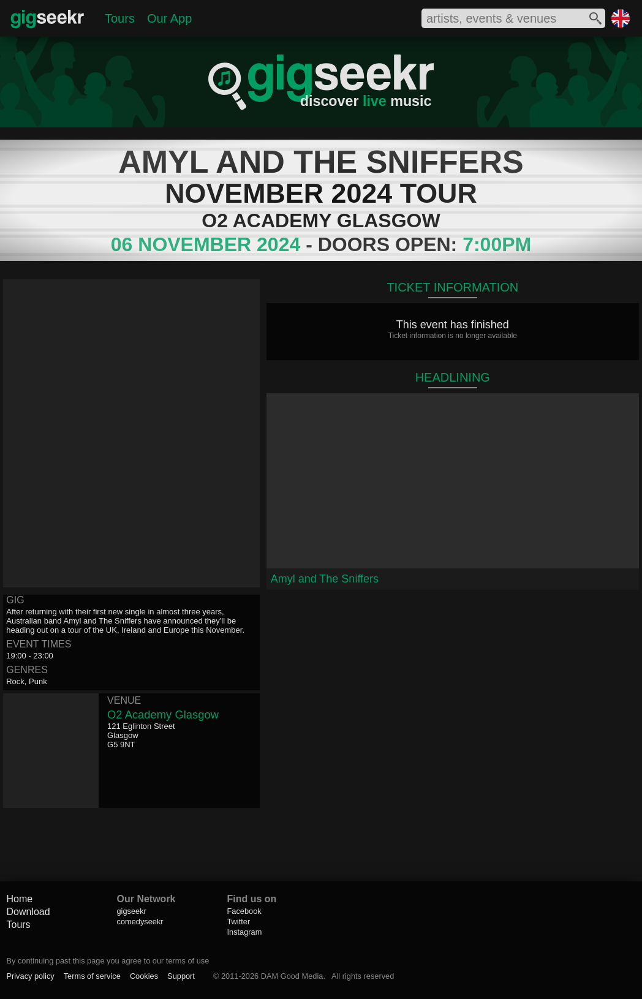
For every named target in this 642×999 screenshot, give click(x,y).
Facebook (244, 911)
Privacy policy (30, 976)
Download (28, 912)
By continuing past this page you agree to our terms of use (107, 960)
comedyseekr (139, 921)
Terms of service (92, 976)
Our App (169, 18)
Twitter (238, 921)
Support (181, 976)
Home (19, 899)
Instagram (244, 932)
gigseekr (131, 911)
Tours (120, 18)
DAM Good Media (292, 976)
